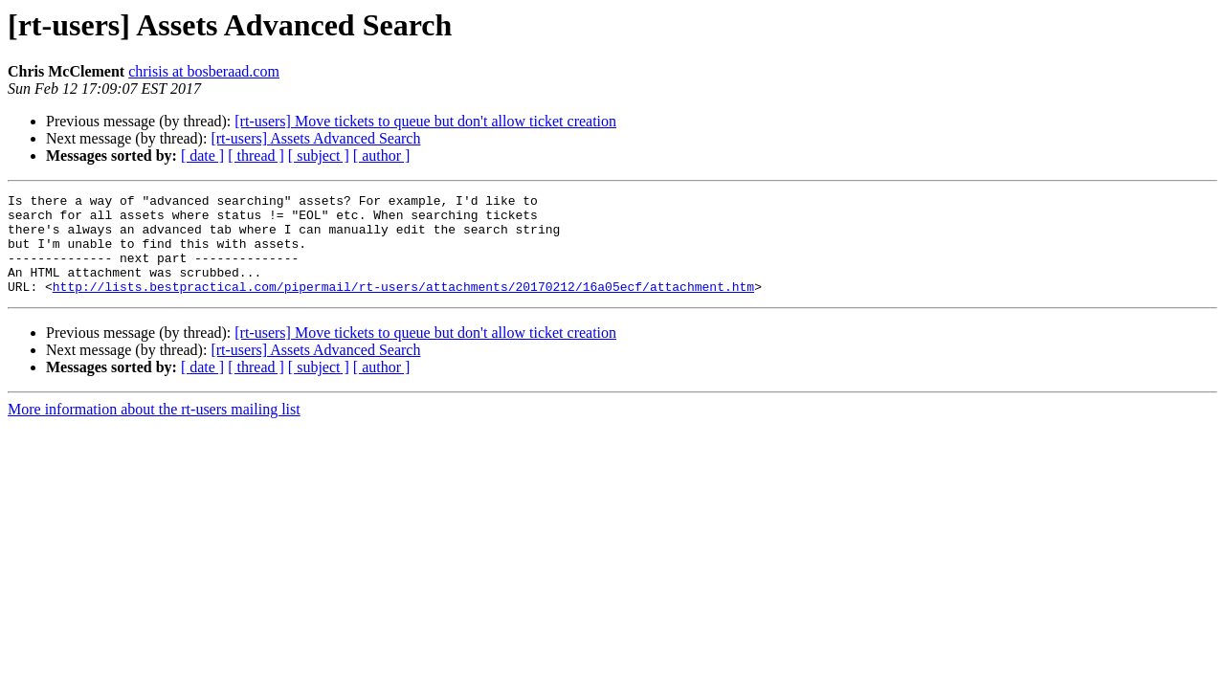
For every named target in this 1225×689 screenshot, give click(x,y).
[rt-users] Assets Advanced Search (315, 138)
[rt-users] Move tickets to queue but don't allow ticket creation (425, 121)
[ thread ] (256, 155)
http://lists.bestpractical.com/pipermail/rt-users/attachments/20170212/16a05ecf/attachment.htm (403, 306)
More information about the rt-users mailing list (154, 429)
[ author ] (382, 155)
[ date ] (202, 155)
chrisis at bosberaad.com (203, 71)
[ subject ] (318, 155)
